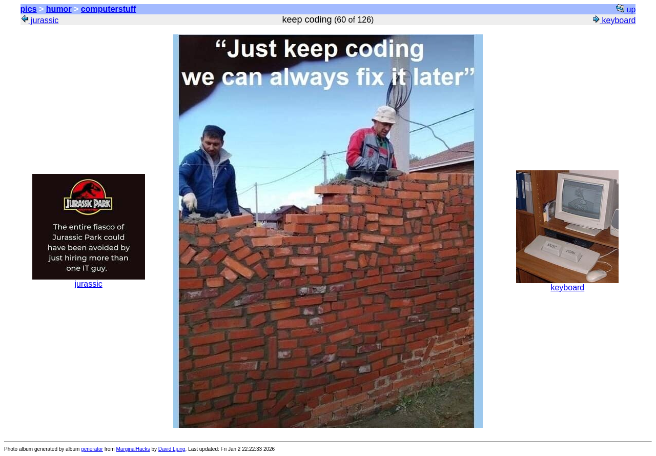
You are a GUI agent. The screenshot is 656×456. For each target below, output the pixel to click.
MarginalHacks (133, 449)
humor (59, 9)
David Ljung (172, 449)
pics (28, 9)
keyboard (613, 20)
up (626, 9)
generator (92, 449)
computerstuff (108, 9)
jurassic (39, 20)
